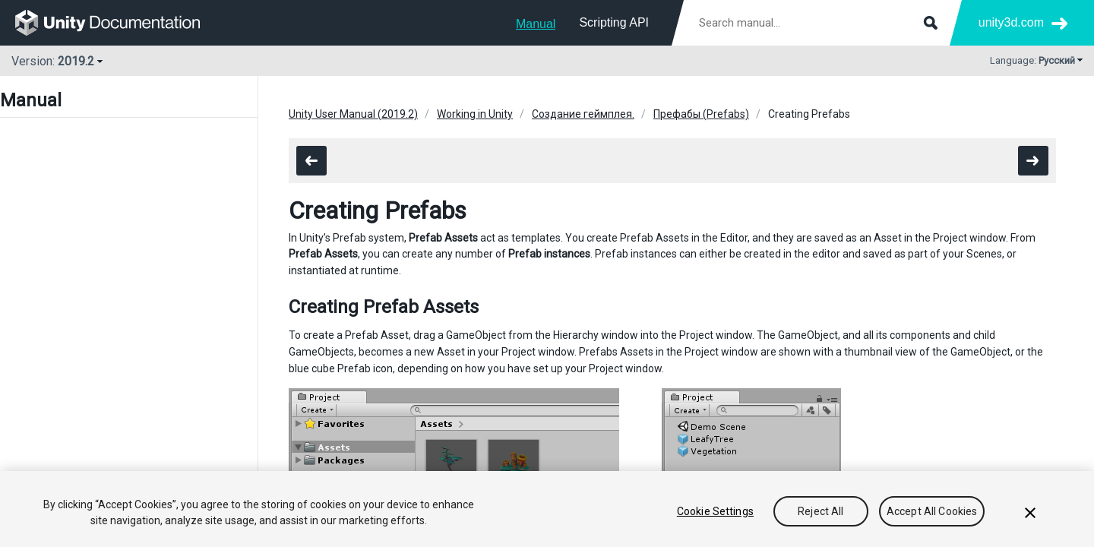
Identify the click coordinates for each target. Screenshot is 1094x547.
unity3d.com (1011, 22)
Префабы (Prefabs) (701, 114)
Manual (535, 23)
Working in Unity (475, 114)
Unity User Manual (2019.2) (353, 114)
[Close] (1030, 513)
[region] (547, 509)
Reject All (820, 511)
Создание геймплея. (583, 114)
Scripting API (614, 22)
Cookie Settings (715, 511)
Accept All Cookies (932, 511)
